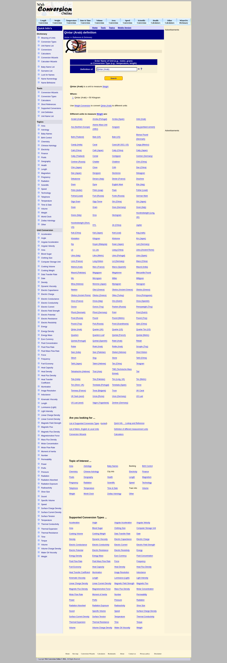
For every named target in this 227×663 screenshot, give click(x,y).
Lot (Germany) (118, 261)
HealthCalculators (155, 21)
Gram (95, 207)
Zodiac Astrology (48, 221)
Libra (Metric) (98, 255)
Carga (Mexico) (142, 145)
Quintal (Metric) (142, 335)
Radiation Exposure (49, 484)
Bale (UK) (97, 137)
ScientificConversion (141, 21)
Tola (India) (75, 379)
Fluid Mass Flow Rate (50, 351)
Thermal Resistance (49, 533)
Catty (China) (117, 150)
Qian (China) (141, 324)
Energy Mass (46, 335)
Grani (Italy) (141, 207)
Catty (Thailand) (77, 156)
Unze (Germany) (119, 396)
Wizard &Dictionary (183, 21)
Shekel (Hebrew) (119, 352)
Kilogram (96, 238)
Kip (72, 244)
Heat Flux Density (48, 375)
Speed (44, 189)
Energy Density (47, 331)
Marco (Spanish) (119, 267)
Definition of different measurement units (131, 429)
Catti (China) (76, 150)
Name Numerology (49, 79)
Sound (44, 496)
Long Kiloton (98, 261)
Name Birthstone (48, 83)
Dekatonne (75, 179)
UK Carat (140, 390)
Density (44, 282)
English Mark (117, 184)
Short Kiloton (141, 352)
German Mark (142, 196)
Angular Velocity (48, 246)
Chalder (96, 162)
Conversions (46, 50)
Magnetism (45, 173)
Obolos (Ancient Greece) (122, 290)
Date (43, 278)
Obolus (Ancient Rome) (81, 295)
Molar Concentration (49, 444)
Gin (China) (117, 201)
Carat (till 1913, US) (120, 145)
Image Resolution (48, 391)
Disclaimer (158, 654)
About (122, 654)
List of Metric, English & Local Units (84, 429)
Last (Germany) (142, 244)
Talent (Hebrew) (99, 363)
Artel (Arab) (141, 119)
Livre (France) (77, 261)
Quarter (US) (117, 329)
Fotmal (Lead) (77, 196)
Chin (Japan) (76, 167)
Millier (114, 278)
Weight (44, 213)
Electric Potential (48, 315)
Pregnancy (45, 177)
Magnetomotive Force (50, 436)
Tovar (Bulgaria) (99, 390)
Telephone (45, 197)
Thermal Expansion (49, 529)
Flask (114, 190)
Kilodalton (75, 238)
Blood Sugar (46, 254)
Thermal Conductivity (50, 524)
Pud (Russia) (98, 324)
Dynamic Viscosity (48, 286)
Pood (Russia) (77, 318)
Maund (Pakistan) (78, 272)
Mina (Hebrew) (77, 284)
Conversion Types (48, 42)
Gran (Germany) (119, 207)
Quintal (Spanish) (100, 341)
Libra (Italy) (76, 255)
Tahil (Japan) (76, 363)
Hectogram (116, 215)
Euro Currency (47, 339)
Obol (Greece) (99, 290)
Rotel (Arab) (98, 346)
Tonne (138, 385)
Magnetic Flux (47, 427)
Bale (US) (116, 137)
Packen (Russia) (119, 307)
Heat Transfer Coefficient (47, 381)
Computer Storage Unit (51, 262)
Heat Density (46, 372)
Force (43, 355)
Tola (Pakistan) (99, 379)
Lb (72, 250)
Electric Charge (47, 294)
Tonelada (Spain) (119, 385)
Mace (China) (142, 261)
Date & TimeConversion (85, 21)
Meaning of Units (48, 38)
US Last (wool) (77, 403)
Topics (40, 122)
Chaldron (116, 162)
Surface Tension (48, 516)
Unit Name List (47, 46)
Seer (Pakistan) (99, 352)
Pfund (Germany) (100, 312)
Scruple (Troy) (142, 346)
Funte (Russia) (118, 196)
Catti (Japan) (98, 150)
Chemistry (45, 142)
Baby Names (46, 134)
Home (67, 654)
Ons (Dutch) (117, 301)
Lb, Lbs (96, 250)
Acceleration (46, 234)
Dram (73, 184)
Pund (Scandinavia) (120, 324)
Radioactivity (46, 488)
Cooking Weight (48, 270)
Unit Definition (47, 112)
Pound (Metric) (118, 318)
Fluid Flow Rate (47, 347)
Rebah (139, 341)
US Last (139, 396)
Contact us (132, 654)
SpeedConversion (127, 21)
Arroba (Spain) (118, 119)
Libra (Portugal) (118, 255)
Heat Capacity (47, 368)
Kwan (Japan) (118, 244)
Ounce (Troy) (98, 307)
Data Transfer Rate (49, 274)
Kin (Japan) (141, 238)
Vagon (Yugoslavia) (101, 403)
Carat (95, 145)
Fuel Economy (47, 364)
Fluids (43, 157)
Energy (44, 326)
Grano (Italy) (76, 215)
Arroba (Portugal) (100, 119)
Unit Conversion (45, 230)
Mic (72, 278)
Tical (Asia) (97, 371)
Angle (43, 238)
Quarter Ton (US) (143, 329)
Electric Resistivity (48, 323)
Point (114, 312)
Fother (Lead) (142, 190)
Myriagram (116, 284)
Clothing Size (46, 258)
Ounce (74, 307)
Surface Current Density (51, 512)
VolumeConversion (99, 21)
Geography (45, 161)
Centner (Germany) (144, 156)
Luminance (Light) (48, 407)
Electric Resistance (49, 319)
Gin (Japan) (141, 201)
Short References (48, 104)
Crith (114, 167)
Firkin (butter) (76, 190)
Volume (44, 209)
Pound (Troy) (141, 318)
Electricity (45, 149)
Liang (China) (117, 250)
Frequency (45, 359)
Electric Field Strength (50, 311)
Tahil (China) (141, 358)
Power (44, 464)
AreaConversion (113, 21)
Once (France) (77, 301)
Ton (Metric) (141, 379)
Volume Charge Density (51, 549)
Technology (46, 193)
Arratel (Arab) (76, 119)
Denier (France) (118, 179)
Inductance (45, 395)
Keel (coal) (116, 233)
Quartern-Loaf (98, 335)
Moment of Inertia (48, 451)
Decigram (97, 173)
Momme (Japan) (99, 284)
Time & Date (46, 205)
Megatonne (117, 272)
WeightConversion (57, 21)
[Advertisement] (133, 9)
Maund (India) (142, 267)
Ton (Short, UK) (77, 385)
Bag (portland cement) (145, 127)
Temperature (46, 201)
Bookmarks (112, 654)
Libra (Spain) (141, 255)
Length (44, 169)
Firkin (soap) (98, 190)
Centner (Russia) (78, 162)
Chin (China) (141, 162)
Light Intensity (47, 411)
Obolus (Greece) (100, 295)
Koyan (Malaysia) (100, 244)
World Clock (46, 217)
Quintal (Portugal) (78, 341)
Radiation (45, 181)
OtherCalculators (169, 21)
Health (44, 165)
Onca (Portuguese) (144, 295)
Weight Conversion (82, 106)
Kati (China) (76, 233)
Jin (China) (116, 225)
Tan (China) (117, 363)
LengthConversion (43, 21)
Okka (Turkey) (118, 295)
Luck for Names (47, 75)
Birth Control (46, 138)
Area (43, 126)
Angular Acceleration (49, 242)
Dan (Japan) (76, 173)
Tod (137, 371)
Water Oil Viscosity (49, 552)
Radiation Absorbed (49, 480)
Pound (95, 318)
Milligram (140, 278)
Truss (114, 390)
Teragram (140, 363)
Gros (95, 215)
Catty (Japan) (142, 150)
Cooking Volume (48, 266)
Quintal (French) (119, 335)
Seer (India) (76, 352)
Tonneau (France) (78, 390)
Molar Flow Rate (48, 447)
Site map (75, 654)
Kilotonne (116, 238)
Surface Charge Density (51, 508)
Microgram (97, 278)
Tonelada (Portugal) (101, 385)
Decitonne (116, 173)
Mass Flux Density (49, 440)
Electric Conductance (50, 299)
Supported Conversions (51, 108)
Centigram (116, 156)
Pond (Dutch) (141, 312)
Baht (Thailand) (77, 137)
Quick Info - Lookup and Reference (129, 423)
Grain (73, 207)
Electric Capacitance (49, 290)
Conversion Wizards (49, 58)
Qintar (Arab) (106, 106)
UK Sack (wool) (77, 396)
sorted (103, 423)
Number (44, 455)
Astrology (45, 130)
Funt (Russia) (98, 196)
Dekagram (140, 173)
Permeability (46, 459)
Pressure (45, 472)
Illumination (46, 387)
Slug (94, 358)
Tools (39, 88)
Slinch (73, 358)
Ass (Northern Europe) (80, 127)
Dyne (95, 184)
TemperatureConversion (71, 21)
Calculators (46, 54)
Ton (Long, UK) (118, 379)
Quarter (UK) (98, 329)
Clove (95, 167)
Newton (74, 290)
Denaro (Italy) (98, 179)
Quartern (75, 335)
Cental (95, 156)
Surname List (46, 71)
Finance (44, 153)
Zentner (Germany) (120, 403)
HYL (94, 225)
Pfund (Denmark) (78, 312)
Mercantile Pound (143, 272)
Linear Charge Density (50, 415)
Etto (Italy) (140, 184)
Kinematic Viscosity (49, 399)
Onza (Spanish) (142, 301)
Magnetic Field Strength (51, 423)
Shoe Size (45, 492)
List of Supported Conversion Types (84, 423)
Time (43, 537)
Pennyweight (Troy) (144, 307)
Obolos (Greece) (143, 290)
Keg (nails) (140, 233)
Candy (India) (76, 145)
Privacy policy (145, 654)
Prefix (43, 468)
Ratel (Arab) (117, 341)
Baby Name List (48, 67)
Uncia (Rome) (98, 396)
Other (43, 224)
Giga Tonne (97, 201)
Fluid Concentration (49, 343)
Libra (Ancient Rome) (145, 250)
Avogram (116, 127)
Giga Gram (75, 201)
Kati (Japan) (98, 233)
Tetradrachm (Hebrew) (80, 371)
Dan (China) (141, 167)
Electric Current (47, 307)
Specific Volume (48, 500)
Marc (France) (98, 267)
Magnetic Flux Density (50, 432)
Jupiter (139, 225)
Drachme (140, 179)
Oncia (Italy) (98, 301)
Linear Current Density (50, 419)
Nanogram (140, 284)
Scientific (45, 185)
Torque (44, 541)
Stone (114, 358)
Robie (73, 346)
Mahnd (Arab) (77, 267)
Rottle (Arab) (117, 346)
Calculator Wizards (49, 61)
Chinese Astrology (48, 146)
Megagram (97, 272)
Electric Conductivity (49, 303)
